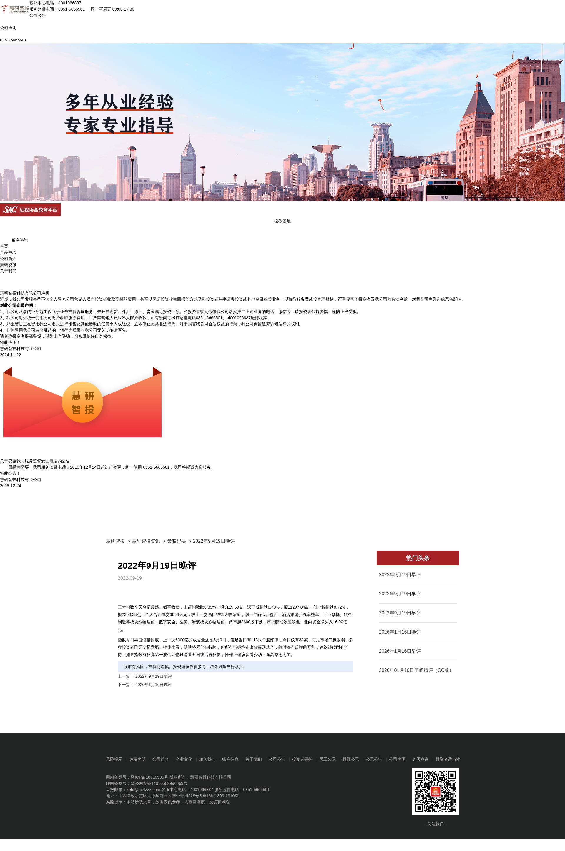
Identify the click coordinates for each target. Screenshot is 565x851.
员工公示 (327, 759)
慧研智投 (115, 541)
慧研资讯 (8, 264)
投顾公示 (351, 759)
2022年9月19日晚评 (214, 541)
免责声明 (137, 759)
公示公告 (374, 759)
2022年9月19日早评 (153, 676)
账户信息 (230, 759)
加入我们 (207, 759)
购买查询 (420, 759)
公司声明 (397, 759)
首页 (4, 246)
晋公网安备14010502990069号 (159, 783)
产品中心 (8, 252)
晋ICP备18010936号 (149, 777)
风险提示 (114, 759)
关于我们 (8, 271)
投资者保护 (302, 759)
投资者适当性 (448, 759)
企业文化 (184, 759)
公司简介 (8, 258)
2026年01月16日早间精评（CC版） (416, 670)
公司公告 (277, 759)
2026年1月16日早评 (400, 651)
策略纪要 (176, 541)
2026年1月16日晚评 (153, 684)
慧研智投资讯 (146, 541)
